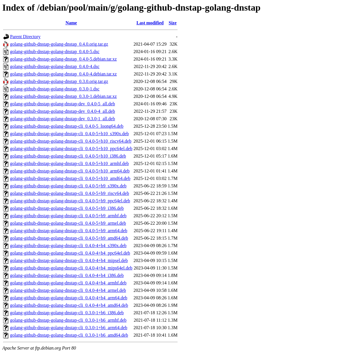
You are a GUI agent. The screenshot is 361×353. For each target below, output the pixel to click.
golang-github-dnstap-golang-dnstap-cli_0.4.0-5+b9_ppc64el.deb (70, 200)
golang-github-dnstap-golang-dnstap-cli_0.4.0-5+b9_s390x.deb (68, 185)
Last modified (150, 22)
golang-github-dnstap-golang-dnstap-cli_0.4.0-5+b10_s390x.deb (69, 133)
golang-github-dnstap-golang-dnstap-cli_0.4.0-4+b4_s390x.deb (68, 245)
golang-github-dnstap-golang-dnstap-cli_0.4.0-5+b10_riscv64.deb (70, 141)
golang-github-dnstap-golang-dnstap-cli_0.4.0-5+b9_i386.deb (67, 208)
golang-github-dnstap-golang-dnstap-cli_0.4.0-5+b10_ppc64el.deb (71, 148)
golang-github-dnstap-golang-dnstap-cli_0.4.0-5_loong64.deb (66, 126)
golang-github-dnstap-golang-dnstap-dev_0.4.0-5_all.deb (62, 103)
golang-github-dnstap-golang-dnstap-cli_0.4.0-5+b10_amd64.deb (70, 178)
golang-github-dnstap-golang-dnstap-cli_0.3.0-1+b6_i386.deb (67, 312)
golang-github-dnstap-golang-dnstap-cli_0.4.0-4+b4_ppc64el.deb (70, 253)
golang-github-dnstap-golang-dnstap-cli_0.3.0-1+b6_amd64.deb (69, 335)
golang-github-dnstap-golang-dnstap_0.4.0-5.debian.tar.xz (63, 59)
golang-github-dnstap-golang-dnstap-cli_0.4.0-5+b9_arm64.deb (68, 230)
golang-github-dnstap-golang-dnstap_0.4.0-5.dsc (55, 51)
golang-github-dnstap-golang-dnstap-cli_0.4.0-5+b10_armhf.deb (69, 163)
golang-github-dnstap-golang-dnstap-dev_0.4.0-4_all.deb (62, 111)
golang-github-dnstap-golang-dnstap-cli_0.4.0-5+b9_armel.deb (68, 223)
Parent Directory (25, 36)
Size (173, 22)
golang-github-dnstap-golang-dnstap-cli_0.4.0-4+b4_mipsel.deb (69, 260)
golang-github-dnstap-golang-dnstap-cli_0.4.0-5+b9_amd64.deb (69, 238)
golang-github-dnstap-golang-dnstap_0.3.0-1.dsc (55, 88)
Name (71, 22)
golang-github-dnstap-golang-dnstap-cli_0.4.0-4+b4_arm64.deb (68, 297)
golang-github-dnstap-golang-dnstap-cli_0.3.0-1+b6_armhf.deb (68, 320)
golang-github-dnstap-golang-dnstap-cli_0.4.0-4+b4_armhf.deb (68, 282)
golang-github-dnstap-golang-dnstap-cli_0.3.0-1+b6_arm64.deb (68, 327)
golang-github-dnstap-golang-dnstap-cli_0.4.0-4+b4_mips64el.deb (71, 267)
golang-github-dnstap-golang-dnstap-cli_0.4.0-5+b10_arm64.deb (70, 170)
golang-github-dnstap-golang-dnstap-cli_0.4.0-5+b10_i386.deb (68, 156)
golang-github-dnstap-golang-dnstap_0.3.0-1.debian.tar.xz (63, 96)
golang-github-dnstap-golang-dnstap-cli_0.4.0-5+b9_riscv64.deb (69, 193)
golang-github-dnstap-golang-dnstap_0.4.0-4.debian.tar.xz (63, 73)
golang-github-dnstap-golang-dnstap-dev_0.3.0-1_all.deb (62, 118)
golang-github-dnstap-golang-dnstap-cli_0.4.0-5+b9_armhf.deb (68, 215)
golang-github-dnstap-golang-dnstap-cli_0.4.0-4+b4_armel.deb (68, 290)
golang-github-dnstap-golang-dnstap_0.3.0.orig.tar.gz (59, 81)
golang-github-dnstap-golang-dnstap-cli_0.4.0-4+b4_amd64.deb (69, 305)
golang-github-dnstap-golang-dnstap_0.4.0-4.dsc (55, 66)
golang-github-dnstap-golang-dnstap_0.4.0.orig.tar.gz (59, 44)
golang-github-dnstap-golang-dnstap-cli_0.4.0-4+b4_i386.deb (67, 275)
